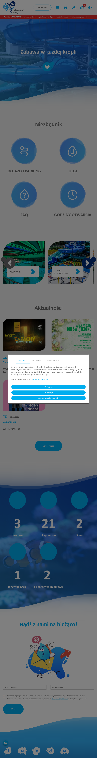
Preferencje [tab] (37, 361)
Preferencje (48, 392)
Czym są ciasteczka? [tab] (54, 361)
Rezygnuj (48, 387)
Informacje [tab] (23, 361)
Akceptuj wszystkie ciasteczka (48, 398)
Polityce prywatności (40, 379)
